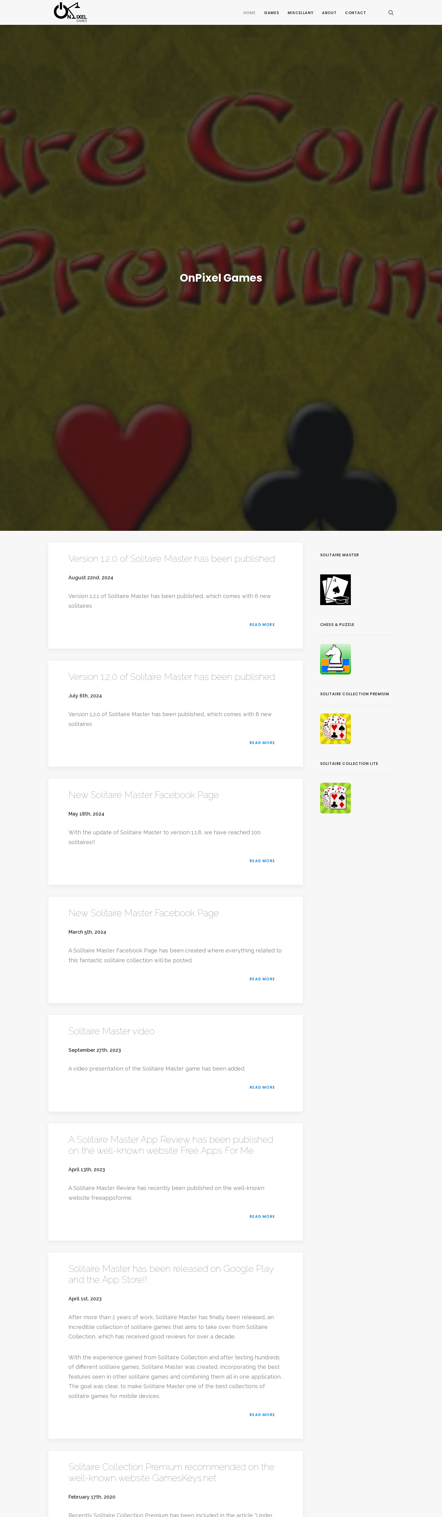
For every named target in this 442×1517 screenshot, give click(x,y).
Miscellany (300, 12)
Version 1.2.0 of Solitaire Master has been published (171, 558)
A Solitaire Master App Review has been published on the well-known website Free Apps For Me (170, 1145)
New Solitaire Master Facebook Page (143, 794)
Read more (263, 624)
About (329, 12)
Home (249, 12)
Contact (355, 12)
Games (271, 12)
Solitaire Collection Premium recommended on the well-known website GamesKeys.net (171, 1472)
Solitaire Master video (111, 1031)
